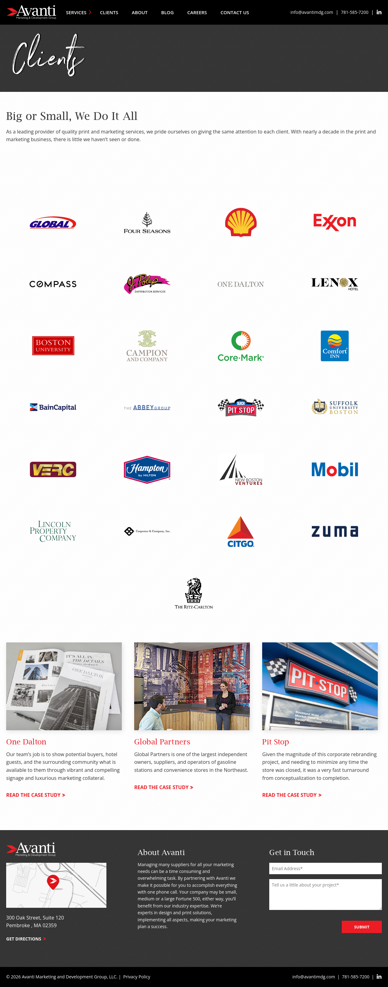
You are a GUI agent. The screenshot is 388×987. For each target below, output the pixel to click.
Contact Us (235, 12)
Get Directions (26, 939)
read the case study (35, 795)
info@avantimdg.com (312, 12)
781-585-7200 (355, 12)
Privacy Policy (136, 977)
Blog (167, 12)
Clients (109, 12)
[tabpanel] (64, 725)
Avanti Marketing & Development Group (31, 12)
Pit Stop (275, 742)
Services (79, 12)
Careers (197, 12)
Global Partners (162, 742)
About (139, 12)
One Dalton (26, 742)
